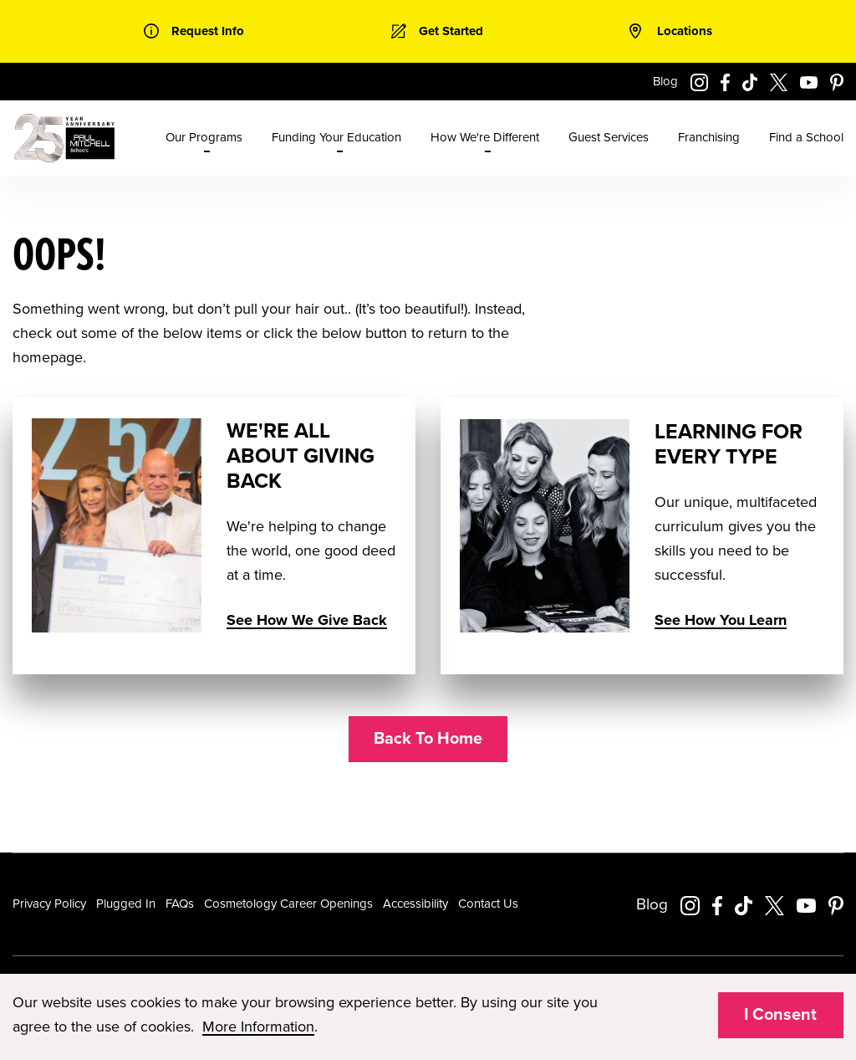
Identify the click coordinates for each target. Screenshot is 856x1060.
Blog (665, 81)
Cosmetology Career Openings (288, 903)
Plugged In (125, 903)
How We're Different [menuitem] (485, 137)
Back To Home (428, 739)
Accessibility (415, 903)
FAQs (180, 903)
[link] (194, 31)
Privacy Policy (49, 903)
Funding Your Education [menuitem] (336, 137)
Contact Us (488, 903)
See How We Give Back (307, 620)
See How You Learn (721, 620)
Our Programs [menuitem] (204, 137)
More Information (258, 1026)
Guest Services (608, 137)
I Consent (780, 1015)
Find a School (806, 137)
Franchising (709, 137)
